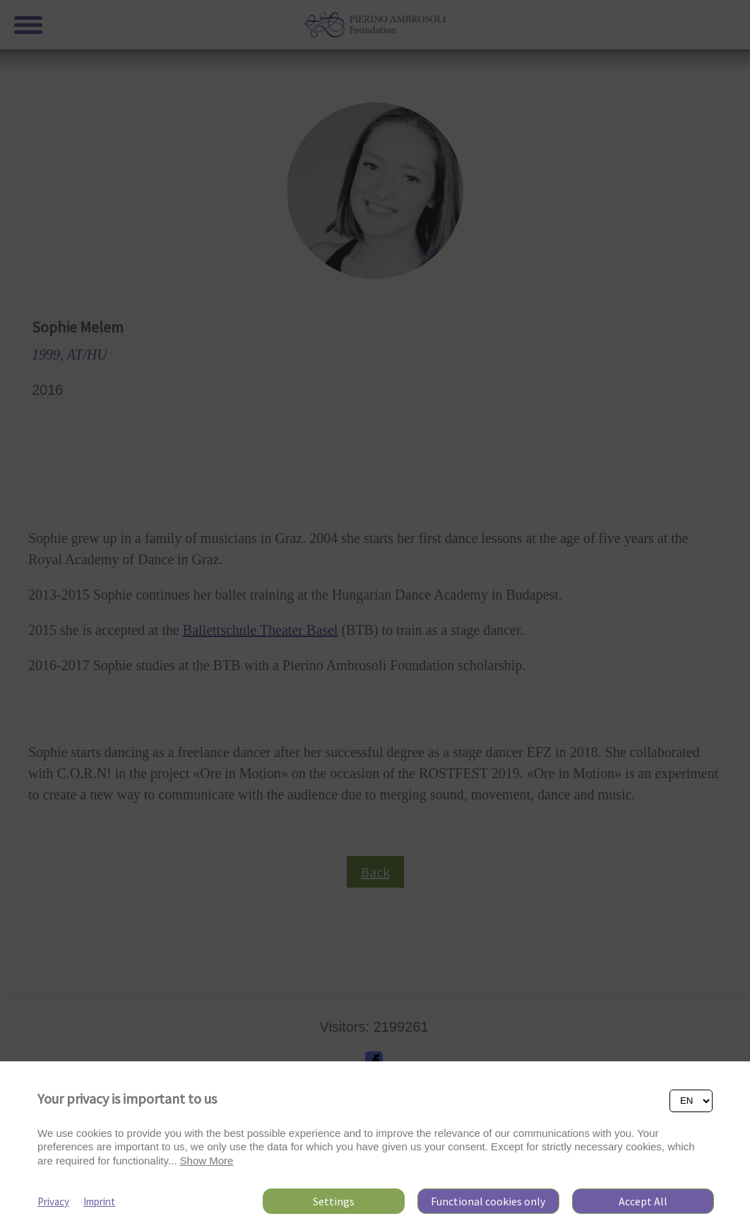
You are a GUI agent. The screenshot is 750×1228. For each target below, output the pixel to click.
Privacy (53, 1201)
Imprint (99, 1201)
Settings (334, 1201)
